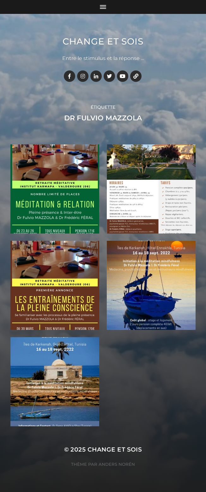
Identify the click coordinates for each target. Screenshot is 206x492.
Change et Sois (103, 41)
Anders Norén (117, 464)
